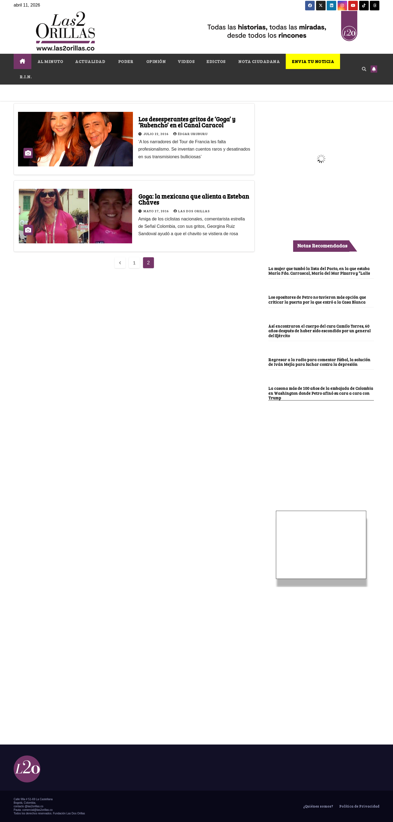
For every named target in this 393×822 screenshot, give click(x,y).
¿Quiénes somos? (317, 806)
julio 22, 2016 (156, 133)
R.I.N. (26, 76)
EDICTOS (215, 61)
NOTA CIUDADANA (258, 61)
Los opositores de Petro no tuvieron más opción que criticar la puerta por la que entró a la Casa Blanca (317, 299)
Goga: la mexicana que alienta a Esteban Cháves (193, 199)
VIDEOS (186, 61)
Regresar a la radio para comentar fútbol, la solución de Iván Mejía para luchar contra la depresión (319, 362)
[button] (364, 69)
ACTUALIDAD (90, 61)
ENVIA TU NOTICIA (313, 61)
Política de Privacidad (358, 806)
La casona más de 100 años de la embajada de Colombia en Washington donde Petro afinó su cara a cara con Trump (320, 392)
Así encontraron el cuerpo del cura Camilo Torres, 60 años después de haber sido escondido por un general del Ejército (319, 330)
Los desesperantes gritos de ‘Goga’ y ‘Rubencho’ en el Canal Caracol (187, 122)
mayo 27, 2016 (157, 211)
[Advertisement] (321, 441)
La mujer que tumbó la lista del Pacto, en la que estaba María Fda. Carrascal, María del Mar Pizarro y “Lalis (319, 271)
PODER (125, 61)
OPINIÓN (155, 61)
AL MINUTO (50, 61)
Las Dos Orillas (192, 211)
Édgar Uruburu (190, 133)
